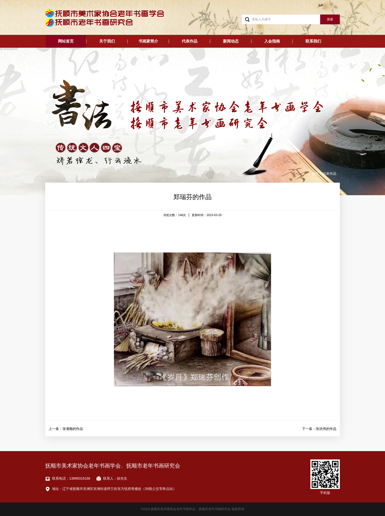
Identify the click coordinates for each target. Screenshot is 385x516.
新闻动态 (231, 41)
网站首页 (66, 41)
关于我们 (107, 41)
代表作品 (189, 41)
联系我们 (313, 41)
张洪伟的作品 (326, 429)
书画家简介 (148, 41)
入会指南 (272, 41)
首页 (315, 174)
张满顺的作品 (72, 429)
